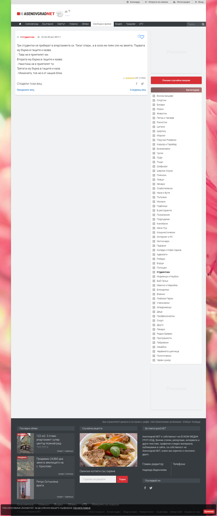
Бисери (161, 104)
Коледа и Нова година (169, 250)
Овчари (161, 183)
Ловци (160, 179)
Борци (160, 263)
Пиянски (161, 175)
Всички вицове (165, 95)
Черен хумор (164, 360)
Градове (130, 23)
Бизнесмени (163, 148)
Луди (159, 157)
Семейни (161, 346)
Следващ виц (138, 89)
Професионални (166, 316)
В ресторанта (164, 210)
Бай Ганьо (162, 280)
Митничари (163, 241)
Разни (160, 109)
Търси (122, 479)
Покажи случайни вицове (176, 80)
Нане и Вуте (163, 192)
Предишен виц (25, 89)
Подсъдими (163, 219)
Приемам (209, 511)
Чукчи (160, 153)
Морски (161, 135)
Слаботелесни (165, 188)
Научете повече (81, 507)
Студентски (28, 36)
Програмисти (164, 338)
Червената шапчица (168, 351)
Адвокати (162, 254)
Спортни (161, 100)
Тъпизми (162, 197)
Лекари (161, 329)
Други (160, 324)
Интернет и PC (165, 236)
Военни (161, 294)
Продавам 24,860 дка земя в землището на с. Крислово (50, 462)
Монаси (161, 201)
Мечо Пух (162, 228)
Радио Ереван (164, 333)
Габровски (163, 342)
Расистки (162, 122)
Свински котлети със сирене (97, 471)
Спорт (160, 320)
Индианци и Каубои (168, 276)
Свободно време (102, 23)
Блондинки (163, 289)
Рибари (161, 258)
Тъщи (160, 161)
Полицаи (162, 267)
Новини (73, 23)
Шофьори (162, 166)
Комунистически (166, 232)
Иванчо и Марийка (167, 285)
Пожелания (163, 214)
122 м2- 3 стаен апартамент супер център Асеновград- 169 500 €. (49, 441)
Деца (159, 311)
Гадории (161, 245)
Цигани (161, 126)
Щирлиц (161, 131)
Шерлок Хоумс (165, 170)
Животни (162, 113)
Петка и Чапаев (165, 117)
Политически (164, 355)
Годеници (162, 206)
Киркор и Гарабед (166, 144)
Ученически (163, 302)
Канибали (162, 223)
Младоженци (164, 307)
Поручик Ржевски (166, 139)
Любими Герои (165, 298)
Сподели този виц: (29, 83)
